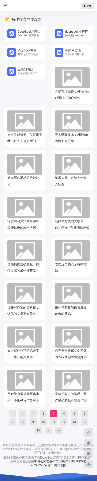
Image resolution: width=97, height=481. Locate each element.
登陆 (87, 5)
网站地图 (60, 465)
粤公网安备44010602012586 (56, 461)
